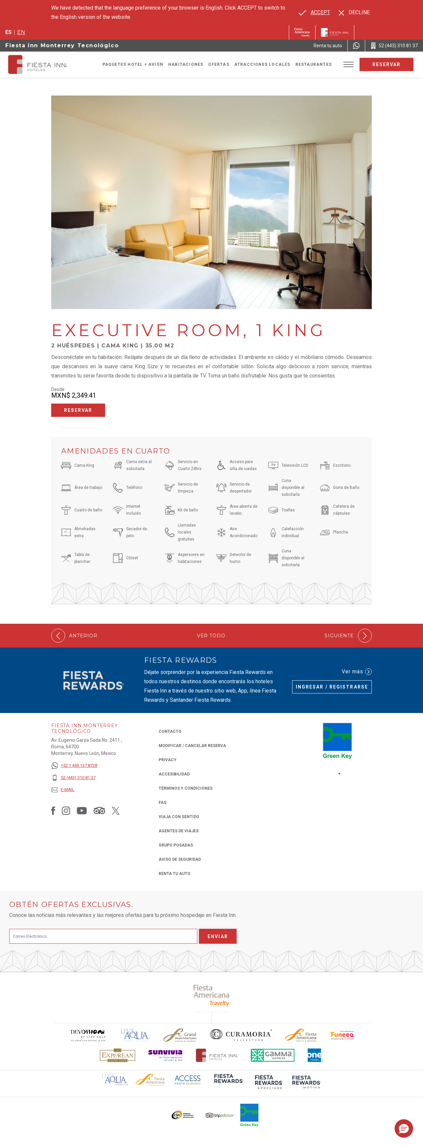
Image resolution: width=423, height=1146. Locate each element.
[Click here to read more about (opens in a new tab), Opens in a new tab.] (211, 995)
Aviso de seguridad (180, 859)
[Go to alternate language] (314, 12)
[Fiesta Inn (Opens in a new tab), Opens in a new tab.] (302, 32)
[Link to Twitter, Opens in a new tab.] (116, 810)
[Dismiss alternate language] (354, 13)
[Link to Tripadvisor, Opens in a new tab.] (99, 810)
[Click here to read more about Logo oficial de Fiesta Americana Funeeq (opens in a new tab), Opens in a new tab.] (342, 1035)
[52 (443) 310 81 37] (74, 778)
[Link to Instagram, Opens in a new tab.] (66, 810)
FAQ (163, 802)
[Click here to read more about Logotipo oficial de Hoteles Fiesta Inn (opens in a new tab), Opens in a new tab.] (217, 1055)
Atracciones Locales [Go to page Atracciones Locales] (262, 64)
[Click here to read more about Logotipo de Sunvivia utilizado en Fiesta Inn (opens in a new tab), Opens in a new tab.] (165, 1055)
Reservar (386, 64)
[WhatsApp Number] (356, 46)
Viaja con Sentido (179, 816)
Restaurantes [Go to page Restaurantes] (313, 64)
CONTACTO (170, 731)
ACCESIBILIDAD (174, 774)
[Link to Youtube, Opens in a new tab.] (82, 810)
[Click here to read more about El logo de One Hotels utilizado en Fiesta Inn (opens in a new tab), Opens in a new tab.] (316, 1055)
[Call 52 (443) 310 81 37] (394, 46)
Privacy (167, 759)
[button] (404, 1128)
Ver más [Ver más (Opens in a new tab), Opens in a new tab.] (357, 671)
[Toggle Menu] (348, 64)
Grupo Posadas (176, 845)
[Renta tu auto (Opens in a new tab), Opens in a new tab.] (327, 46)
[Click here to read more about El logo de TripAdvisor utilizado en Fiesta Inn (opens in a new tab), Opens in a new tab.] (220, 1115)
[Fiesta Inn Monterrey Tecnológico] (43, 64)
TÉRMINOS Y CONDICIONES (185, 788)
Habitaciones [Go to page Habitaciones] (185, 64)
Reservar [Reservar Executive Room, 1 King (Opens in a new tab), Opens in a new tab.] (78, 410)
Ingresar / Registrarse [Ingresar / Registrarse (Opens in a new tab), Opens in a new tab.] (332, 687)
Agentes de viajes (179, 831)
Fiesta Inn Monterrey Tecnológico (62, 45)
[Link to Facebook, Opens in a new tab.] (53, 810)
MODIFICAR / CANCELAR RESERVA (192, 745)
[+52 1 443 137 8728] (74, 766)
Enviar (218, 936)
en (21, 32)
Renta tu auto (174, 873)
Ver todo (211, 636)
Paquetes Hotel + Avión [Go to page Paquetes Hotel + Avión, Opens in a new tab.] (132, 64)
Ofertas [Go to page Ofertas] (218, 64)
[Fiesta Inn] (335, 32)
